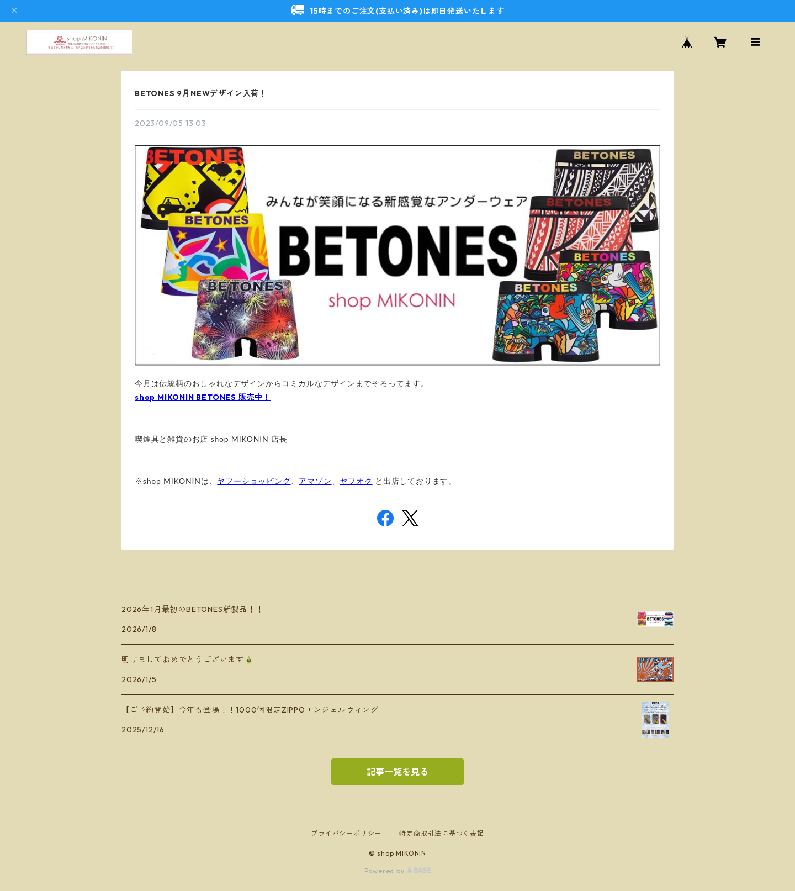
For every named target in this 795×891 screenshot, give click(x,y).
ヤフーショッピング (253, 481)
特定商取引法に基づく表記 (441, 833)
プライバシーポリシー (346, 833)
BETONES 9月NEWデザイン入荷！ (201, 93)
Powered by (397, 871)
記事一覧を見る (397, 771)
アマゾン (315, 481)
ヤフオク (356, 481)
